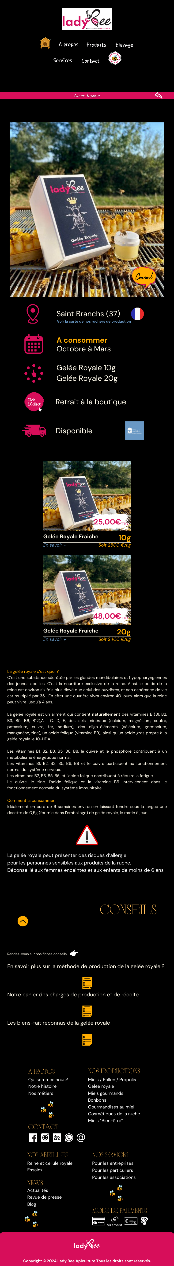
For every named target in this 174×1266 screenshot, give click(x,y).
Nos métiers (40, 1093)
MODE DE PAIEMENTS (119, 1210)
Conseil (144, 276)
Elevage (124, 45)
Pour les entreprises (112, 1163)
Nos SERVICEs (110, 1154)
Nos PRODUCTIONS (114, 1070)
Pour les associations (114, 1177)
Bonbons (97, 1100)
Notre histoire (42, 1086)
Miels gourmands (105, 1093)
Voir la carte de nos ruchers (81, 321)
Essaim (34, 1170)
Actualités (37, 1190)
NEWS (35, 1182)
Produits (96, 45)
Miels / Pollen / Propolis (112, 1080)
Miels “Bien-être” (105, 1121)
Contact (91, 61)
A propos (68, 44)
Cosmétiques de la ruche (114, 1114)
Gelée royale (101, 1086)
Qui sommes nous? (48, 1080)
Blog (31, 1204)
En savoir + (54, 545)
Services (62, 60)
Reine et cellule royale (49, 1163)
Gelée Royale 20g (87, 378)
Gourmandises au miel (111, 1107)
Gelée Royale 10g (86, 368)
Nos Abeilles (47, 1154)
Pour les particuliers (112, 1170)
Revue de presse (44, 1197)
